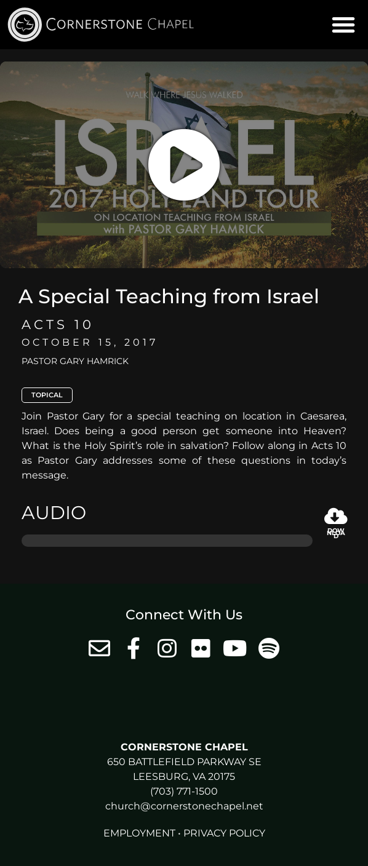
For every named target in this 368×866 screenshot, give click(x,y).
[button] (343, 24)
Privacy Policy (224, 833)
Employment (139, 833)
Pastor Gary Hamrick (75, 361)
